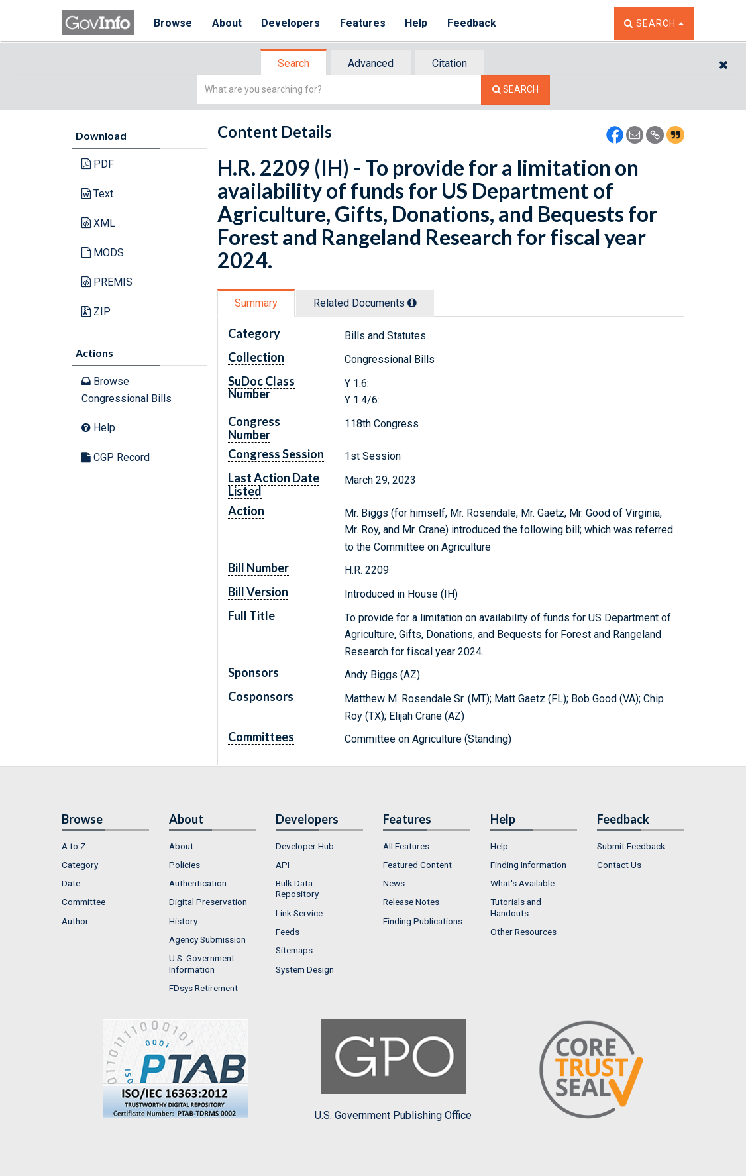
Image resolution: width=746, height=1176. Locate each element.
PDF (97, 164)
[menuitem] (105, 846)
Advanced (371, 63)
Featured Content (417, 864)
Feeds (287, 931)
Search (293, 63)
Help (417, 23)
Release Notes (411, 901)
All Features (406, 846)
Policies (184, 864)
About (227, 23)
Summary (256, 303)
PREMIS (107, 282)
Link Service (299, 913)
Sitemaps (294, 950)
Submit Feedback (631, 846)
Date (71, 883)
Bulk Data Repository (297, 888)
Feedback (473, 23)
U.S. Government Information (202, 963)
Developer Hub (305, 846)
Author (75, 921)
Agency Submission (207, 939)
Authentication (198, 883)
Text (97, 193)
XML (98, 223)
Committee (83, 901)
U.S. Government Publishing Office (393, 1070)
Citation (449, 63)
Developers (291, 23)
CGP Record (115, 457)
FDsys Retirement (203, 988)
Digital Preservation (208, 901)
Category (80, 864)
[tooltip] (412, 302)
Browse (173, 23)
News (394, 883)
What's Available (522, 883)
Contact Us (619, 864)
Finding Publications (422, 921)
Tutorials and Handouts (515, 907)
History (183, 921)
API (283, 864)
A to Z (74, 846)
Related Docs (365, 303)
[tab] (294, 63)
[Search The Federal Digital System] (515, 90)
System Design (305, 969)
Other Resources (523, 931)
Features (363, 23)
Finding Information (528, 864)
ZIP (96, 311)
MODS (102, 252)
